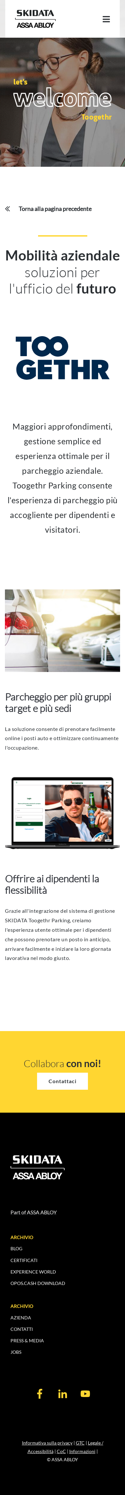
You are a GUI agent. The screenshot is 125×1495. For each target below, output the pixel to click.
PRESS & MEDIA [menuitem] (27, 1340)
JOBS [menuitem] (15, 1352)
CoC (61, 1451)
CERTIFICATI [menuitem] (23, 1260)
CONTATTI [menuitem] (21, 1329)
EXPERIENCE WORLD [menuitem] (33, 1272)
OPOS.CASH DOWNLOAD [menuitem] (37, 1283)
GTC (80, 1443)
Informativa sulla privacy (47, 1443)
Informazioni (82, 1451)
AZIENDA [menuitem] (20, 1317)
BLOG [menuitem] (16, 1248)
